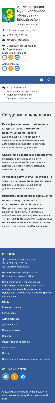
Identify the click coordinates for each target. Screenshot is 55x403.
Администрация (11, 318)
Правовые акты (11, 330)
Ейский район (9, 313)
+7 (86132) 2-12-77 (17, 35)
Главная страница (11, 307)
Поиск (5, 353)
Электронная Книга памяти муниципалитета (26, 359)
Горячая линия (14, 49)
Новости (6, 336)
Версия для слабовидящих (21, 45)
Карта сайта (8, 347)
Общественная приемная (16, 341)
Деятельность (10, 324)
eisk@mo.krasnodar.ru (18, 40)
